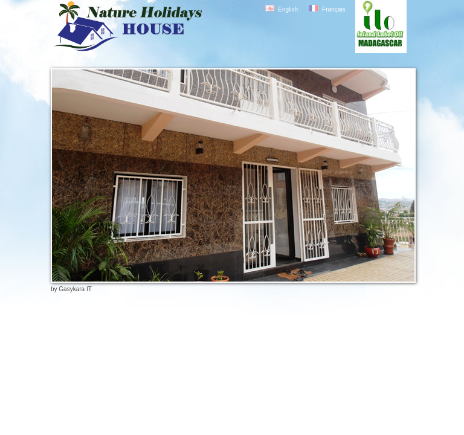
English (288, 9)
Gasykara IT (75, 289)
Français (333, 9)
